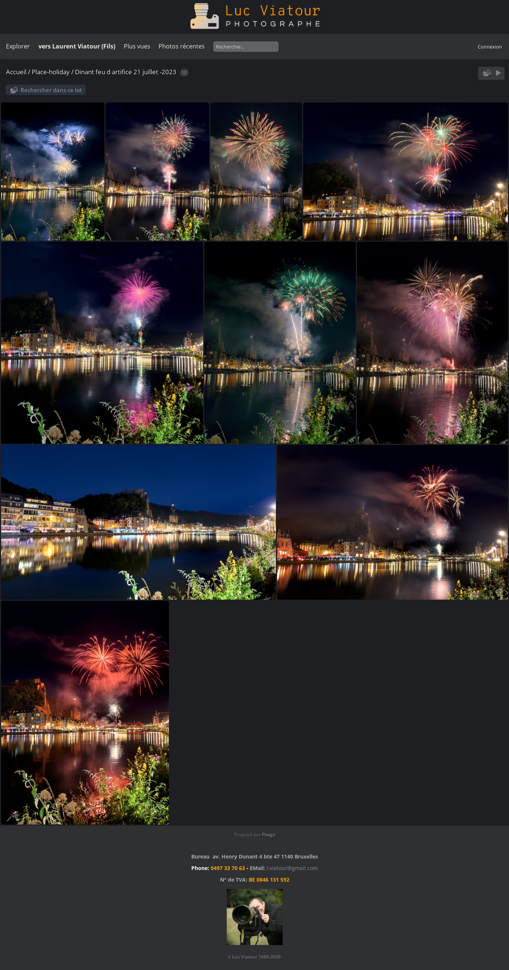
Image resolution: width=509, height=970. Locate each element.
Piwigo (268, 834)
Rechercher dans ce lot (51, 90)
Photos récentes (181, 46)
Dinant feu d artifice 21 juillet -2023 (125, 72)
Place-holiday (51, 72)
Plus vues (137, 46)
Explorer (18, 46)
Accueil (16, 72)
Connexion (490, 46)
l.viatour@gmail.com (292, 868)
